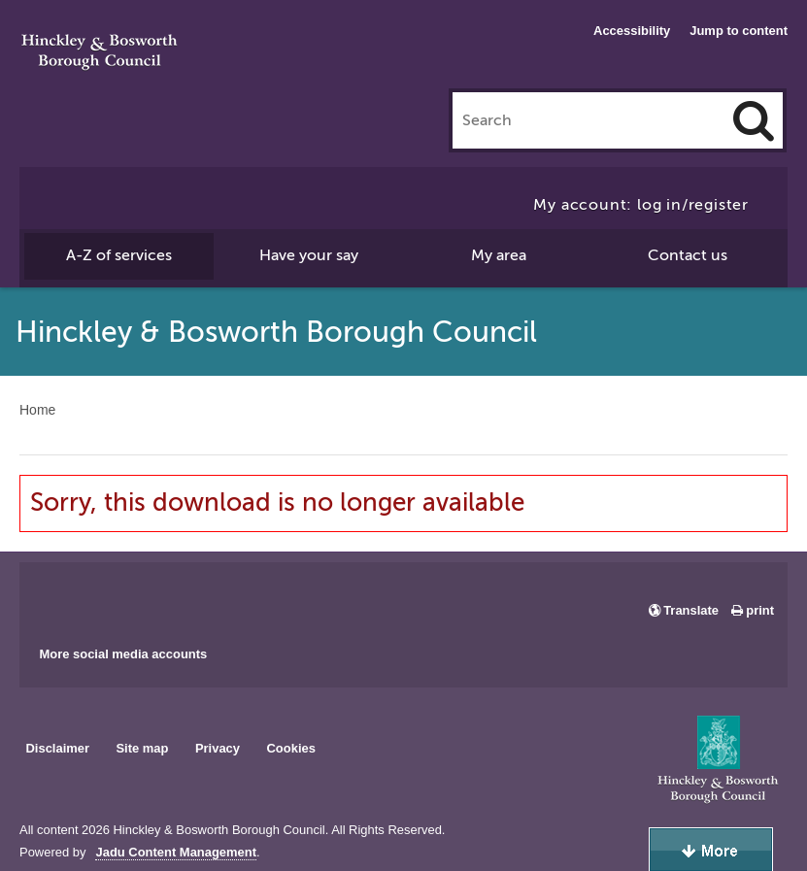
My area (498, 255)
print (760, 610)
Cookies (291, 748)
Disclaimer (57, 748)
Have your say (308, 255)
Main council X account (114, 597)
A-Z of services (119, 255)
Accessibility (631, 30)
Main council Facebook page (54, 597)
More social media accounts (123, 654)
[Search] (753, 120)
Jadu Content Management (175, 852)
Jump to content (738, 30)
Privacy (217, 748)
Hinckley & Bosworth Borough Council (99, 53)
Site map (142, 748)
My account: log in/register (641, 205)
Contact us (687, 255)
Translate (691, 610)
